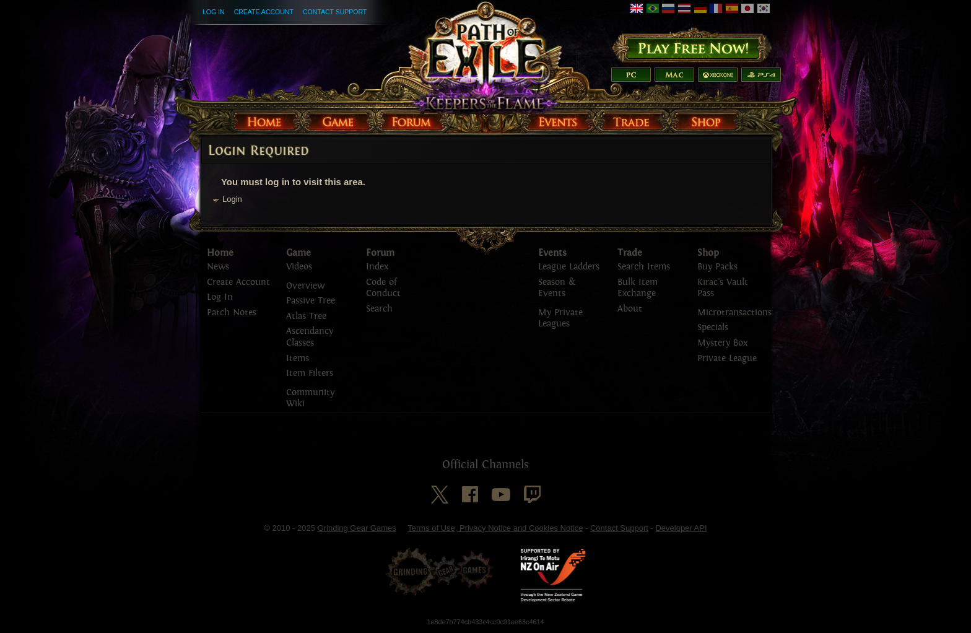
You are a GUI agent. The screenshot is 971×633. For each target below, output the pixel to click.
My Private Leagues (560, 318)
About (629, 308)
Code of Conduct (383, 288)
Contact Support (335, 11)
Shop (708, 252)
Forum (380, 252)
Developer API (681, 528)
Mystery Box (722, 343)
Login (232, 199)
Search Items (643, 266)
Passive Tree (310, 300)
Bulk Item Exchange (637, 288)
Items (297, 358)
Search (379, 308)
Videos (299, 266)
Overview (305, 286)
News (218, 266)
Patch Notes (231, 312)
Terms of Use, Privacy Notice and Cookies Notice (495, 528)
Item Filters (309, 373)
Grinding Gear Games (357, 528)
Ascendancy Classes (309, 337)
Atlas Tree (306, 316)
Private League (727, 358)
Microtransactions (734, 312)
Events (552, 252)
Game (298, 252)
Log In (213, 11)
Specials (712, 327)
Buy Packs (717, 266)
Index (377, 266)
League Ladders (568, 266)
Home (220, 252)
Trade (629, 252)
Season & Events (556, 288)
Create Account (264, 11)
